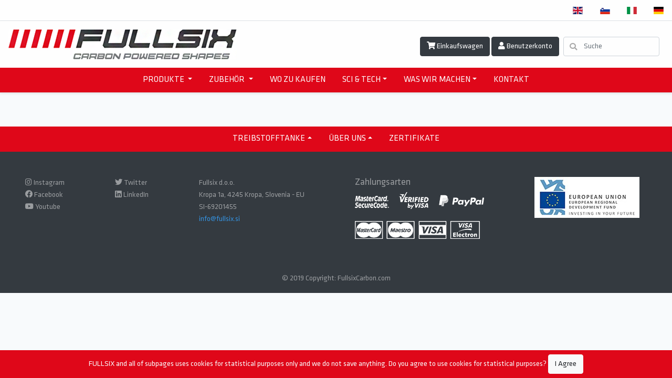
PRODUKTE (164, 80)
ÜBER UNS (347, 138)
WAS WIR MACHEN (437, 80)
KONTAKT (511, 80)
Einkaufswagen (455, 46)
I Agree (565, 364)
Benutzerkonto (525, 46)
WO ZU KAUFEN (298, 80)
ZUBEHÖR (227, 80)
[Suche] (611, 46)
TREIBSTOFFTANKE (269, 138)
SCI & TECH (361, 80)
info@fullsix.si (219, 219)
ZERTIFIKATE (414, 138)
